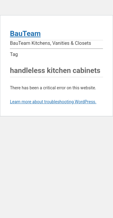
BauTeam (25, 33)
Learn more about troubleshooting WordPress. (53, 101)
